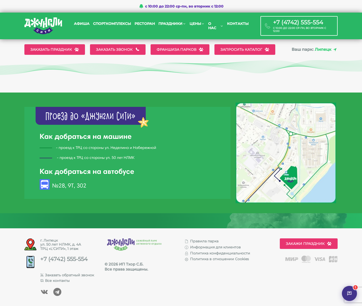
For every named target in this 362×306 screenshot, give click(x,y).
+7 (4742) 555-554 (64, 259)
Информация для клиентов (213, 247)
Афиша (81, 24)
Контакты (238, 24)
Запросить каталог (244, 49)
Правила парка (201, 241)
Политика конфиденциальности (217, 253)
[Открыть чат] (349, 293)
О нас (212, 26)
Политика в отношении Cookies (217, 259)
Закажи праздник (309, 243)
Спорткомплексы (112, 24)
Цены (195, 24)
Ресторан (144, 24)
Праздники (170, 24)
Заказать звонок (118, 49)
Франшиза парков (180, 49)
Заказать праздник (54, 49)
